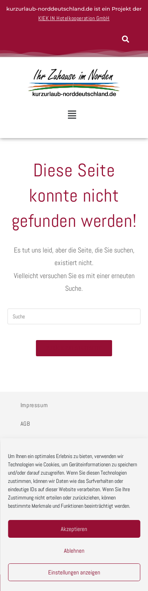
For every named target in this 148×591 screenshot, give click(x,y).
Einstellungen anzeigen (74, 572)
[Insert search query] (74, 316)
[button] (71, 115)
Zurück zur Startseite (74, 348)
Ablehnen (74, 550)
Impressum (34, 405)
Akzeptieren (74, 529)
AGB (25, 423)
